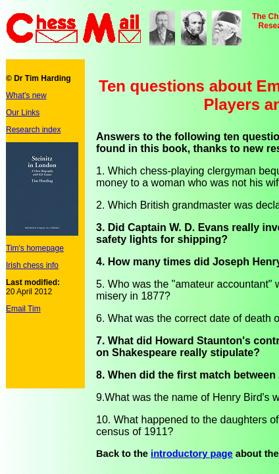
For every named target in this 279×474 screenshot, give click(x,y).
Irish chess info (32, 265)
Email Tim (23, 308)
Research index (33, 129)
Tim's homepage (35, 248)
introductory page (192, 453)
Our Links (22, 112)
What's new (26, 95)
